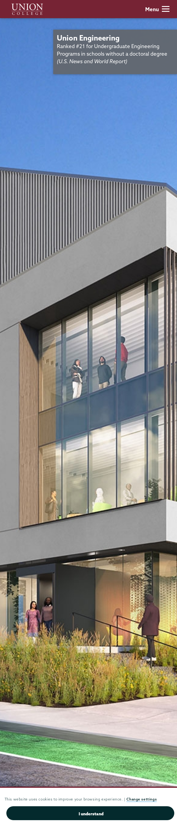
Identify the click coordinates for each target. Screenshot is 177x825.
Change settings (141, 799)
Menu (157, 9)
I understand (91, 814)
